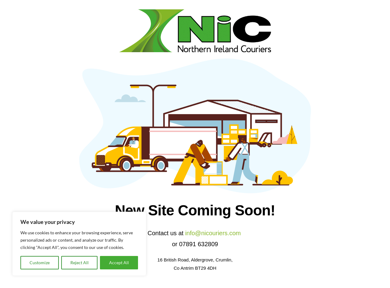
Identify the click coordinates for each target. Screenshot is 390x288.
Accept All (119, 262)
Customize (40, 262)
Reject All (79, 262)
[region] (79, 244)
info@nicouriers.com (213, 233)
